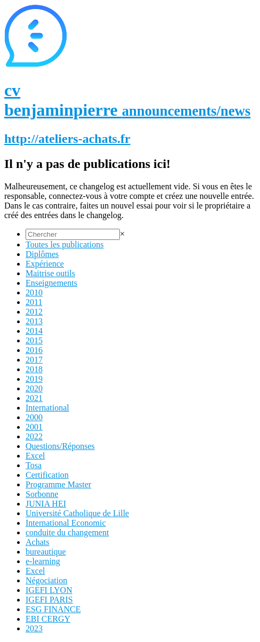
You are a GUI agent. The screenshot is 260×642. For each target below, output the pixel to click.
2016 (34, 350)
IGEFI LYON (49, 590)
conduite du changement (67, 532)
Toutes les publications (64, 244)
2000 (34, 417)
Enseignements (51, 282)
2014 (34, 330)
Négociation (46, 580)
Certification (47, 474)
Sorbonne (42, 494)
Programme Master (58, 484)
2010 (34, 292)
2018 (34, 369)
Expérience (45, 263)
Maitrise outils (50, 273)
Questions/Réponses (60, 446)
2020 (34, 388)
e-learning (43, 561)
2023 (34, 628)
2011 (34, 302)
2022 (34, 436)
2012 (34, 311)
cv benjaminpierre (127, 100)
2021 (34, 398)
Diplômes (42, 254)
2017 (34, 359)
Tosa (34, 465)
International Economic (66, 522)
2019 (34, 378)
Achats (37, 542)
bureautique (46, 551)
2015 (34, 340)
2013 (34, 321)
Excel (35, 455)
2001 (34, 426)
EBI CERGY (48, 618)
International (47, 407)
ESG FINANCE (53, 609)
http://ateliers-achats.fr (67, 139)
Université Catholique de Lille (77, 513)
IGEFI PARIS (49, 599)
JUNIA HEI (46, 503)
